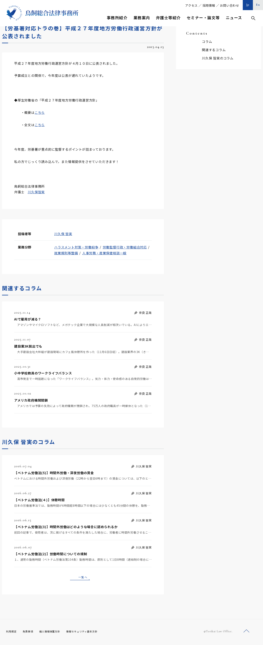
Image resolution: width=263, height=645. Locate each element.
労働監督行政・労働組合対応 (125, 247)
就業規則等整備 (66, 253)
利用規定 (12, 633)
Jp (247, 5)
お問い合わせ (229, 5)
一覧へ (83, 577)
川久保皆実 (36, 191)
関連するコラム (214, 49)
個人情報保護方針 (55, 633)
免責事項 (30, 633)
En (258, 5)
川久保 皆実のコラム (217, 58)
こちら (40, 112)
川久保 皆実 (63, 233)
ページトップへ (246, 632)
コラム (207, 41)
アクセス (191, 5)
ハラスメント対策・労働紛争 (76, 247)
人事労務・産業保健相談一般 (104, 253)
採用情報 (209, 5)
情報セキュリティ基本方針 (91, 633)
